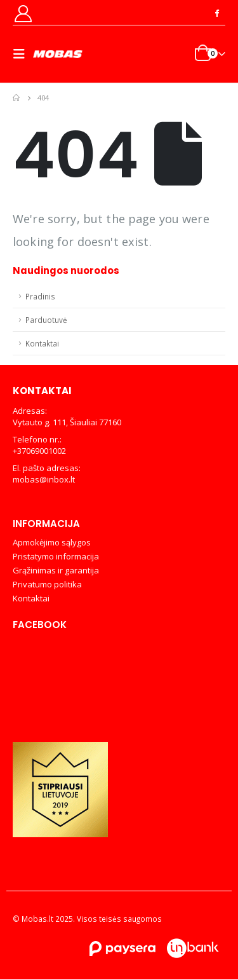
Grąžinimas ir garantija (56, 570)
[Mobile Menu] (23, 54)
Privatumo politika (47, 584)
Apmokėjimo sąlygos (52, 542)
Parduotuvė (46, 320)
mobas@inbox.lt (44, 479)
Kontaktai (42, 343)
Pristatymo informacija (56, 556)
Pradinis (40, 296)
